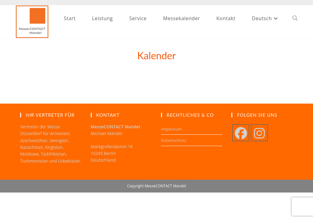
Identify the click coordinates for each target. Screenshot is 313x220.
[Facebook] (240, 132)
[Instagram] (259, 132)
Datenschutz (173, 140)
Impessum (171, 129)
